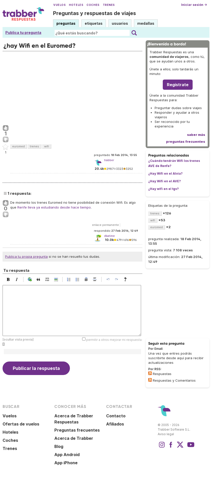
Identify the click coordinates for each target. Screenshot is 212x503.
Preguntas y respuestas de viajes (94, 13)
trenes (34, 146)
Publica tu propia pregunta (26, 256)
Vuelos (59, 5)
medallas (145, 23)
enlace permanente (105, 225)
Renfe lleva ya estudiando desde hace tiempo (54, 207)
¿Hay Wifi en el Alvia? (165, 173)
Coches (92, 5)
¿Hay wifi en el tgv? (163, 189)
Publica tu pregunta (23, 32)
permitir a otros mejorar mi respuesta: (114, 339)
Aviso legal (166, 434)
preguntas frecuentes (185, 141)
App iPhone (66, 462)
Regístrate (178, 84)
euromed (18, 146)
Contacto (116, 415)
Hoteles (76, 5)
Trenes (109, 5)
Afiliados (115, 424)
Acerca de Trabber (73, 438)
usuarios (120, 23)
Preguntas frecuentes (77, 430)
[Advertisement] (72, 87)
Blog (58, 446)
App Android (67, 454)
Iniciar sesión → (194, 5)
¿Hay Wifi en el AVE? (164, 181)
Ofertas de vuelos (21, 424)
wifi (46, 146)
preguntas (66, 23)
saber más (196, 135)
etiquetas (94, 23)
